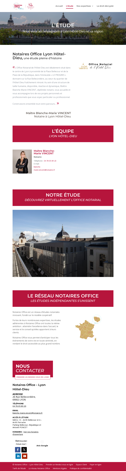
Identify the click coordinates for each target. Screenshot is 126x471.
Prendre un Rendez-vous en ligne (33, 377)
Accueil (59, 6)
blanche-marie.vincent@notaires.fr (28, 413)
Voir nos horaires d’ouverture (25, 433)
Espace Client (81, 464)
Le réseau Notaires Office (39, 468)
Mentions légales (60, 468)
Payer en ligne (95, 464)
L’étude (69, 6)
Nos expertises (84, 6)
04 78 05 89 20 (50, 161)
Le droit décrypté (105, 6)
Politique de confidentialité (81, 468)
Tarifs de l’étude (19, 468)
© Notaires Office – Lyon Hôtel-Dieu (28, 464)
